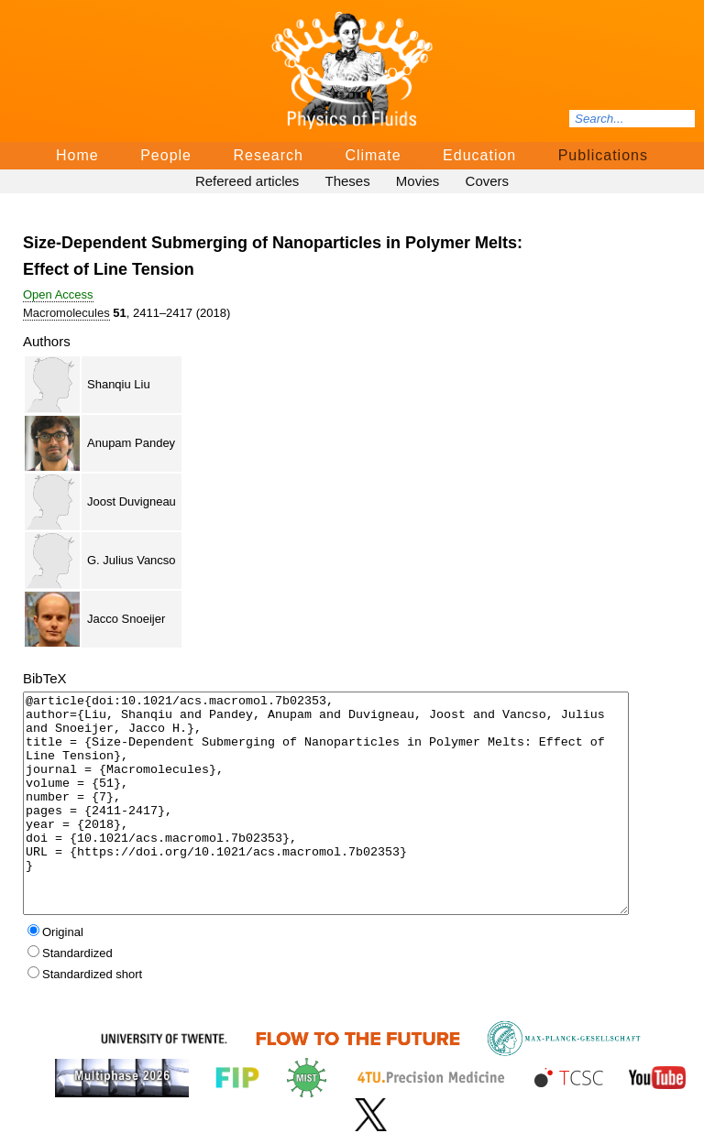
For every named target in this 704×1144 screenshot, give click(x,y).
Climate (373, 155)
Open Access (58, 294)
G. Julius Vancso (131, 560)
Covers (488, 181)
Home (77, 155)
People (166, 155)
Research (267, 155)
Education (479, 155)
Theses (346, 181)
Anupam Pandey (131, 443)
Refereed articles (247, 181)
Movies (418, 181)
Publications (603, 155)
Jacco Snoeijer (126, 619)
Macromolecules (66, 313)
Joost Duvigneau (131, 501)
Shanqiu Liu (118, 384)
